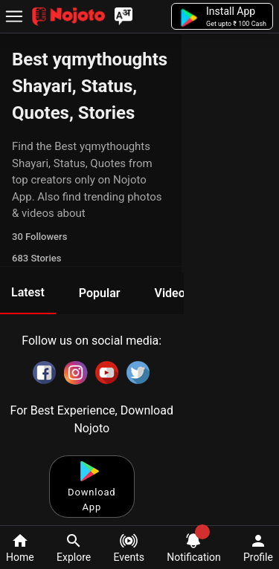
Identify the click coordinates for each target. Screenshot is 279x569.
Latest (28, 292)
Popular (100, 293)
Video (169, 293)
